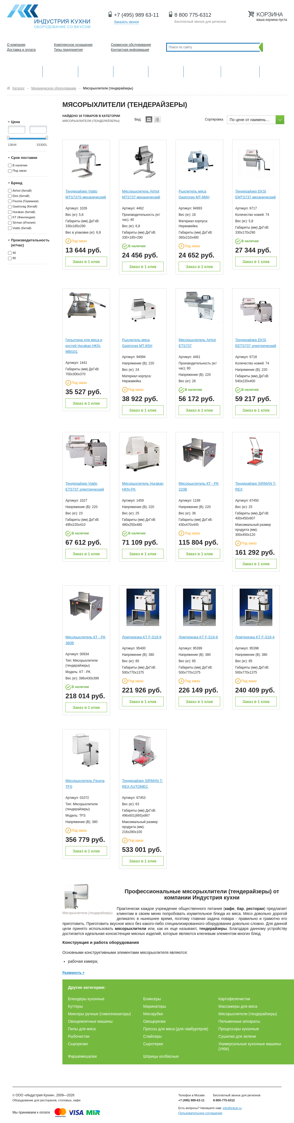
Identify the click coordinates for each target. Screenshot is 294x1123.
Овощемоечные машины (90, 1021)
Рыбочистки (78, 1036)
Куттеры (75, 1006)
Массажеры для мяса (238, 1006)
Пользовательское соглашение (200, 1113)
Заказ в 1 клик (86, 261)
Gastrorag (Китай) (24, 206)
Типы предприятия (68, 50)
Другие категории (273, 71)
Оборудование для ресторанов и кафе (48, 16)
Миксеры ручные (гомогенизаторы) (99, 1014)
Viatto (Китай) (21, 228)
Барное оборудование (96, 71)
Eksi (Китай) (20, 195)
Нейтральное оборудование (166, 71)
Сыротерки (153, 1044)
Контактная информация (130, 50)
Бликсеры (152, 999)
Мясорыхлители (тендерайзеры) (248, 1014)
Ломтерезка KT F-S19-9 (141, 637)
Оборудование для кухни (24, 71)
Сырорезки (78, 1044)
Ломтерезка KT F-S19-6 (198, 637)
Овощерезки (154, 1021)
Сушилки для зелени (237, 1036)
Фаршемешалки (82, 1056)
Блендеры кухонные (86, 999)
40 (14, 252)
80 (14, 258)
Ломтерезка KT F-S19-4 (255, 637)
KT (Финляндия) (23, 217)
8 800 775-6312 (192, 15)
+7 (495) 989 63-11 (136, 15)
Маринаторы (154, 1006)
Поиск (273, 47)
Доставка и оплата (21, 50)
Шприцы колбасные (161, 1056)
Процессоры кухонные (239, 1029)
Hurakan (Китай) (23, 212)
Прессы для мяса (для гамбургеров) (175, 1029)
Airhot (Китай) (22, 190)
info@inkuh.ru (232, 1108)
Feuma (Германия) (25, 201)
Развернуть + (73, 973)
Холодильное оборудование (131, 71)
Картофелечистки (234, 999)
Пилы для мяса (82, 1029)
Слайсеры (152, 1036)
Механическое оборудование (60, 71)
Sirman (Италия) (24, 222)
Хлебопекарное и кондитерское (202, 71)
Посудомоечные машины (240, 71)
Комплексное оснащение (73, 45)
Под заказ (19, 170)
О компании (16, 45)
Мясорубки (153, 1014)
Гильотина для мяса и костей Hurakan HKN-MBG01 (83, 346)
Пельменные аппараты (239, 1021)
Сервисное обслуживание (131, 45)
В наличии (19, 165)
